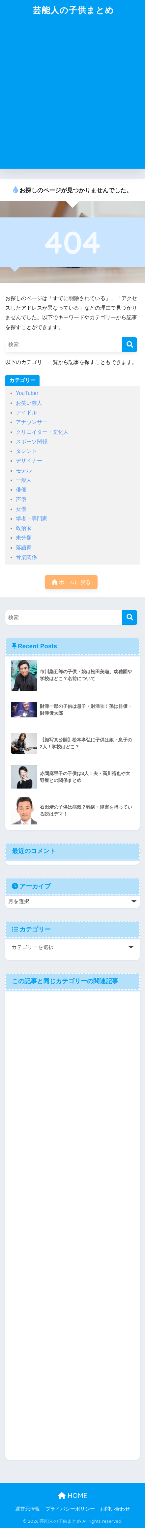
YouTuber (27, 393)
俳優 (21, 489)
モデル (24, 470)
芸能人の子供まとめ (73, 10)
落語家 (24, 547)
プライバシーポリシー (70, 1509)
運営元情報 (27, 1509)
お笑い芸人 (29, 403)
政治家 (24, 528)
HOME (72, 1495)
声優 (21, 499)
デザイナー (29, 460)
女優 (21, 509)
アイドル (26, 412)
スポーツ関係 (31, 441)
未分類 (24, 538)
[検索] (129, 344)
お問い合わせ (115, 1509)
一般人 (24, 480)
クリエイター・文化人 (42, 432)
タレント (26, 451)
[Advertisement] (72, 96)
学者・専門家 (31, 518)
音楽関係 (26, 557)
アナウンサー (31, 422)
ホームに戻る (71, 582)
